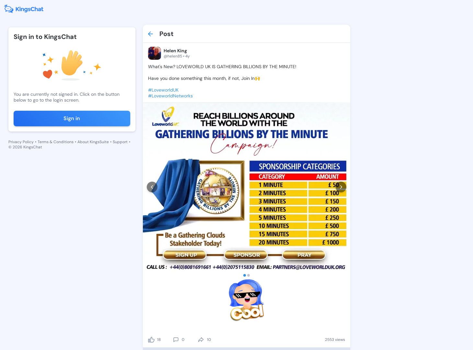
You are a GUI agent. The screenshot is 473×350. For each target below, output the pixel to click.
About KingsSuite (93, 141)
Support (120, 141)
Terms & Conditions (56, 141)
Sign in (71, 118)
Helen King (175, 51)
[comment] (176, 339)
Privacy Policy (21, 141)
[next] (341, 187)
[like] (151, 339)
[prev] (152, 187)
